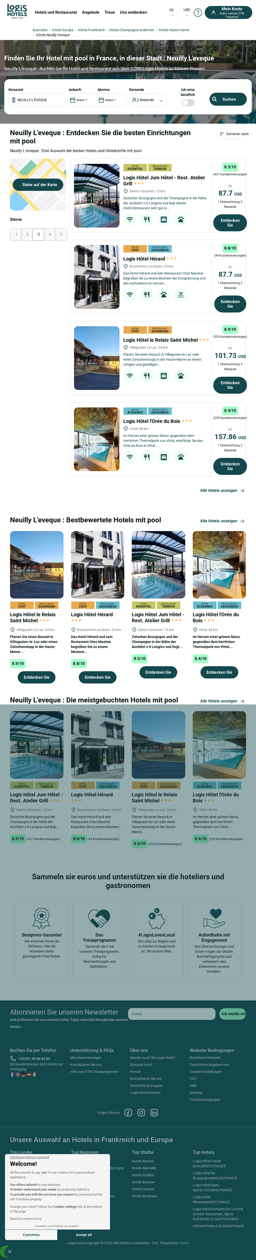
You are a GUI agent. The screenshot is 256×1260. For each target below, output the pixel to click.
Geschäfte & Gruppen (146, 1165)
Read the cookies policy (26, 1219)
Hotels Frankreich (23, 1241)
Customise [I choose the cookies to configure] (31, 1235)
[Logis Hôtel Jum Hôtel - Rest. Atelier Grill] (97, 275)
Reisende (241, 178)
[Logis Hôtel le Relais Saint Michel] (97, 437)
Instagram (141, 1192)
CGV (193, 1158)
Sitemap (196, 1172)
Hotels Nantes (143, 1241)
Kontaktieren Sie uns (86, 1144)
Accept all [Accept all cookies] (84, 1235)
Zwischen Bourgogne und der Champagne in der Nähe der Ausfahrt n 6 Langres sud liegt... (157, 721)
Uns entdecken (133, 12)
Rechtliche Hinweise (205, 1137)
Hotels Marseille (144, 1248)
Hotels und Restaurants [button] (56, 12)
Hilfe (193, 1165)
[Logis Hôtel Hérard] (97, 356)
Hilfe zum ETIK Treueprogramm (94, 1151)
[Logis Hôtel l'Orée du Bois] (97, 519)
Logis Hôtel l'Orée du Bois (157, 501)
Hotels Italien (20, 1248)
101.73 (230, 435)
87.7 (230, 273)
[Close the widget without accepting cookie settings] (30, 1157)
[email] (172, 1094)
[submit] (232, 1093)
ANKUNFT (234, 178)
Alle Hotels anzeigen (223, 570)
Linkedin (154, 1192)
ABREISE (236, 178)
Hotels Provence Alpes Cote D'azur (97, 1248)
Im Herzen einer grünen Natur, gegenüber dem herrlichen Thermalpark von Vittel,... (216, 721)
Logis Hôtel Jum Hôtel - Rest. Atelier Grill (158, 697)
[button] (10, 1252)
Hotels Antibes (143, 1255)
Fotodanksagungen (205, 1179)
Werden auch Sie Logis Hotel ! (153, 1137)
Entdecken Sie (230, 302)
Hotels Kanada (21, 1255)
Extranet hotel (141, 1144)
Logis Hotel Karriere (145, 1172)
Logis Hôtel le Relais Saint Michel (166, 419)
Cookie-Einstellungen (206, 1151)
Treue (109, 12)
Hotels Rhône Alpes (86, 1241)
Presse (135, 1151)
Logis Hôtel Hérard (150, 338)
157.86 (230, 516)
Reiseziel (228, 178)
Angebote (91, 12)
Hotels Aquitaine (83, 1255)
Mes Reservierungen (85, 1137)
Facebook (128, 1192)
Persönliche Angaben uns (209, 1144)
